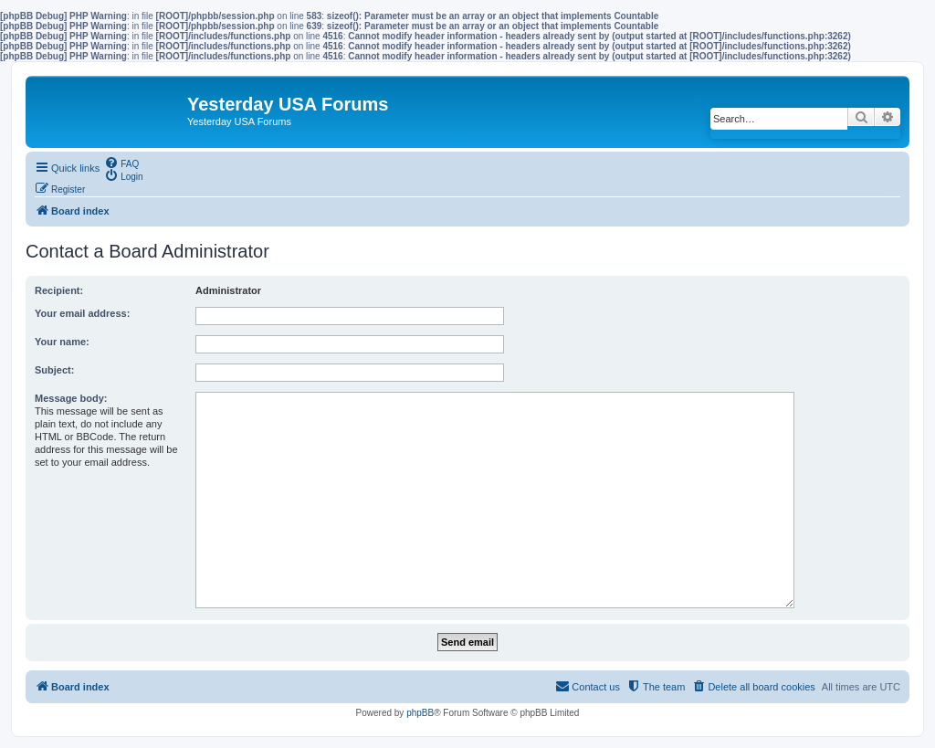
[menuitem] (121, 162)
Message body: (71, 398)
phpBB (420, 713)
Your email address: (82, 313)
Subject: (54, 369)
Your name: (62, 341)
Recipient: (59, 290)
